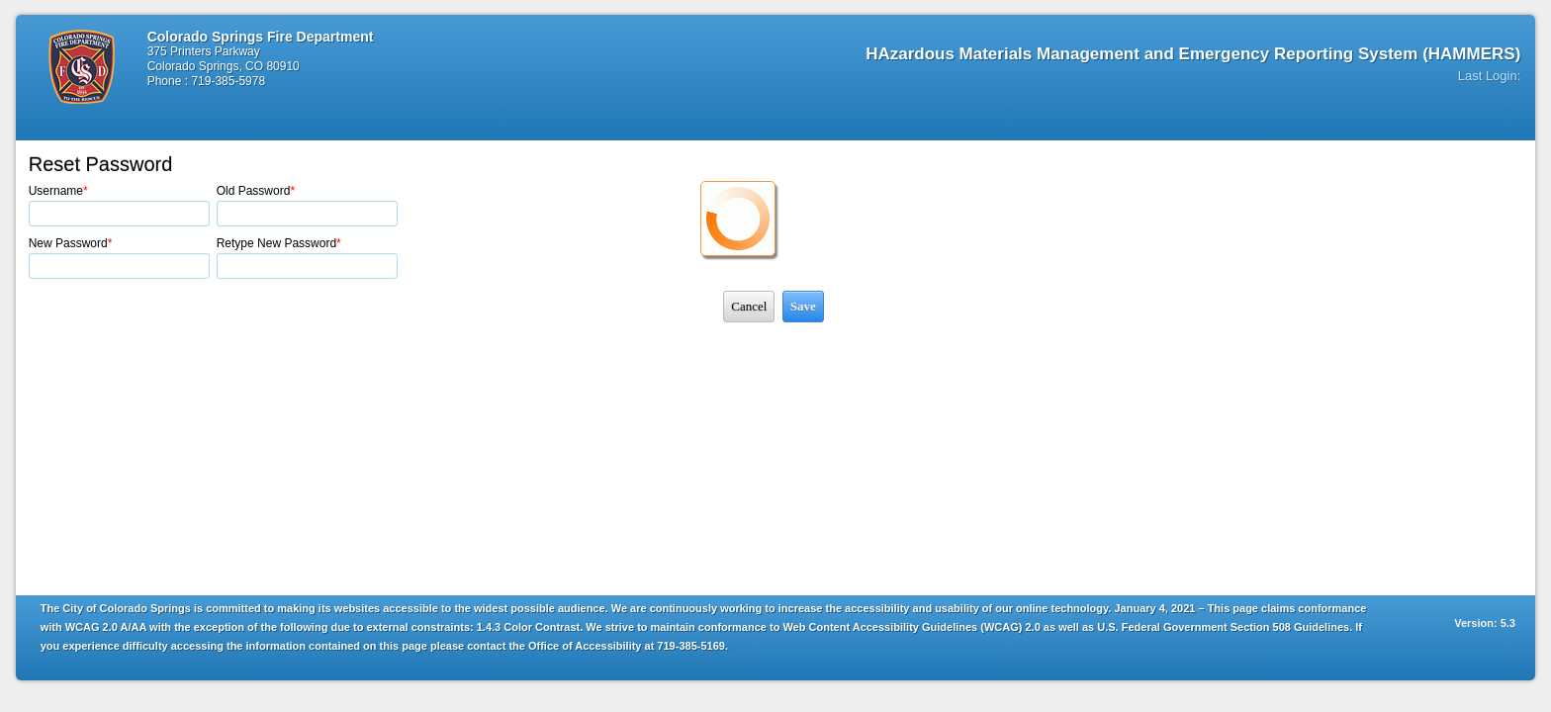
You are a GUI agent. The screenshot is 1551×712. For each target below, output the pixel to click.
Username (58, 191)
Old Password (256, 191)
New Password (71, 243)
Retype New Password (279, 243)
